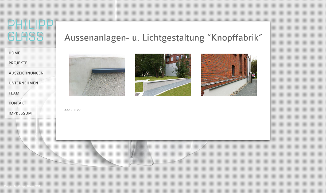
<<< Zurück (72, 110)
